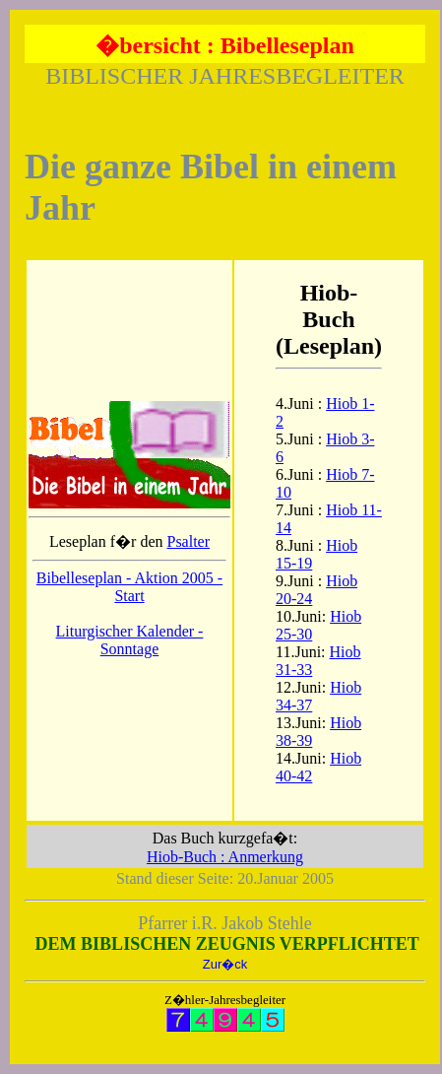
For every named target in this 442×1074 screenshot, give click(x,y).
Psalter (188, 541)
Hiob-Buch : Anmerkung (225, 856)
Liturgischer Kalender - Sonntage (130, 640)
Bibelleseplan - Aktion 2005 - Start (129, 587)
